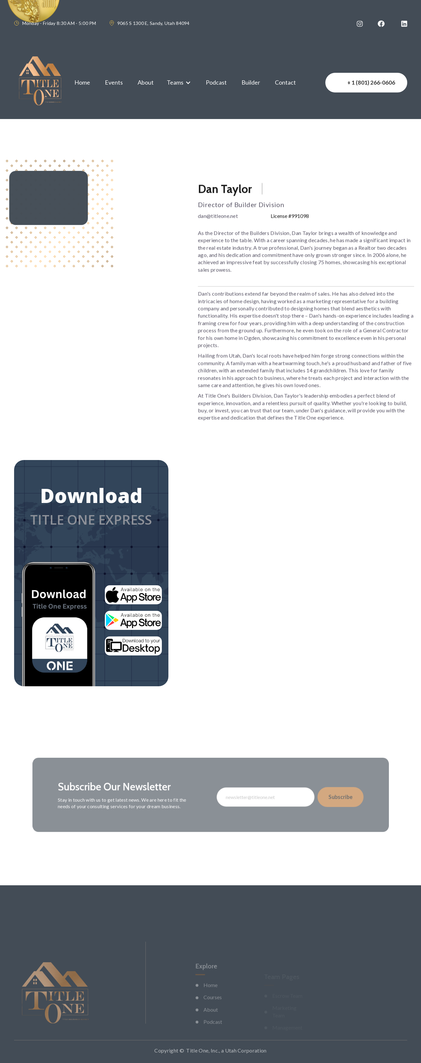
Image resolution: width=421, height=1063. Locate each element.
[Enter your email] (262, 797)
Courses (212, 1008)
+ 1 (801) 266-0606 (371, 82)
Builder (250, 82)
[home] (40, 82)
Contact (285, 82)
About (146, 82)
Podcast (216, 82)
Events (114, 82)
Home (82, 82)
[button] (179, 82)
